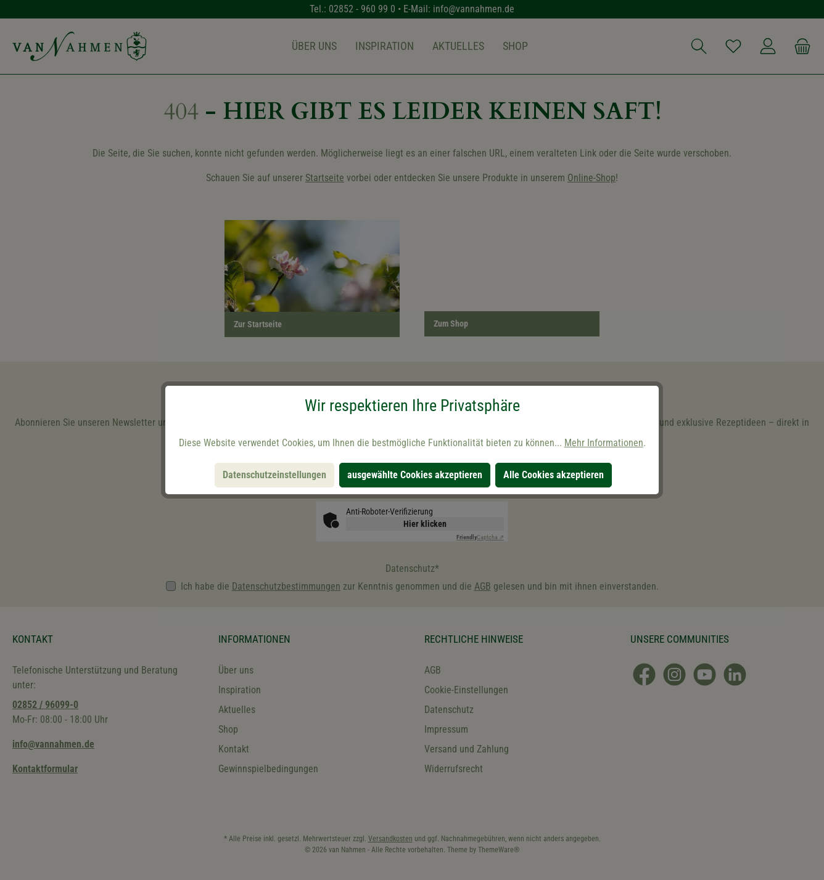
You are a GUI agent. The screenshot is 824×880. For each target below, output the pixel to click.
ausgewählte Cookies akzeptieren (414, 475)
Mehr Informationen (603, 443)
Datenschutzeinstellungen (274, 475)
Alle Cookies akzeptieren (553, 475)
